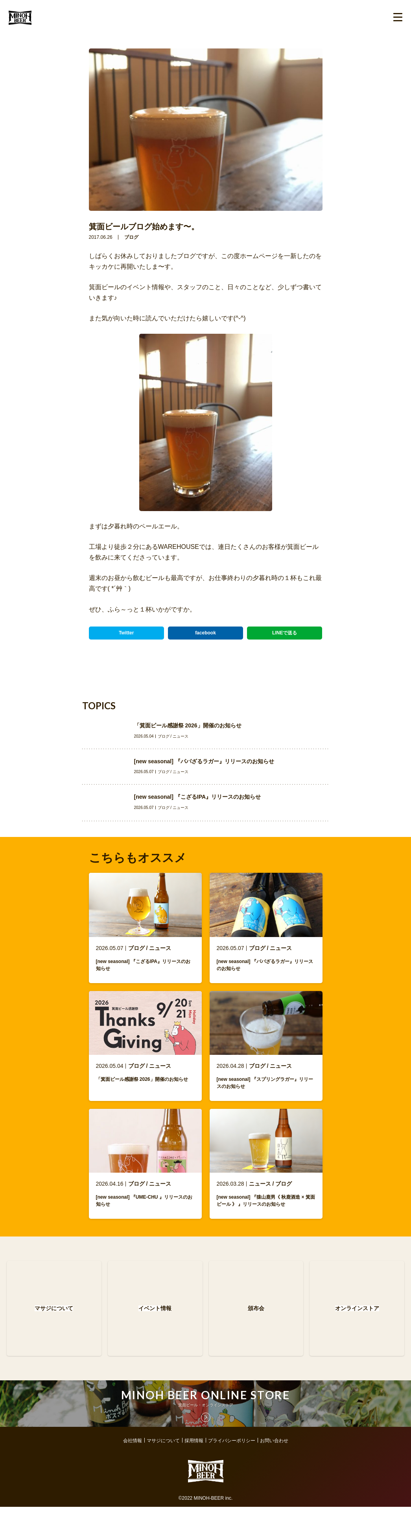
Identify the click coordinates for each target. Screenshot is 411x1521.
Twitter (126, 633)
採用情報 (193, 1455)
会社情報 (132, 1455)
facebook (205, 633)
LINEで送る (284, 633)
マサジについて (163, 1455)
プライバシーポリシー (231, 1455)
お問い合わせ (274, 1455)
